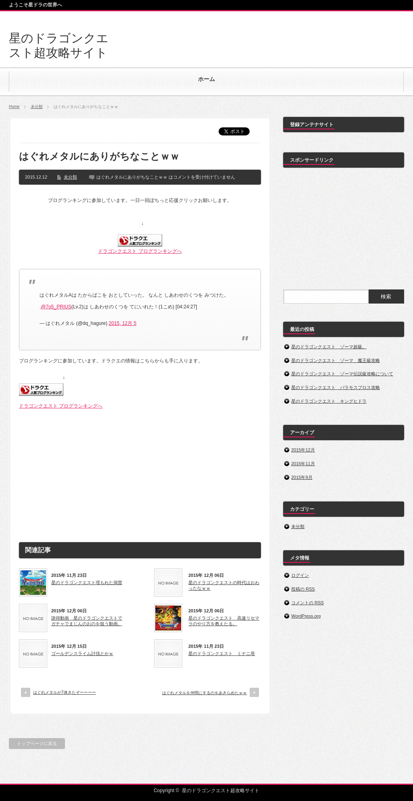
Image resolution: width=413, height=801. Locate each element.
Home (14, 106)
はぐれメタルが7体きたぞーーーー (64, 692)
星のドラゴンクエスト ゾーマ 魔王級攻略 (335, 360)
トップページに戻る (37, 743)
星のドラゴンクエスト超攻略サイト (220, 790)
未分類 (37, 106)
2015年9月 (302, 477)
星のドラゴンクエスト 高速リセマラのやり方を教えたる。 (223, 621)
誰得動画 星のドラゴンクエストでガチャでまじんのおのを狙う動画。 (86, 621)
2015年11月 (303, 463)
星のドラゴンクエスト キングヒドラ (329, 401)
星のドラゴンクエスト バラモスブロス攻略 (335, 387)
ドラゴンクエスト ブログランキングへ (139, 251)
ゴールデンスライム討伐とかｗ (82, 653)
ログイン (300, 575)
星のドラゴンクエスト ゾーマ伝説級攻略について (342, 373)
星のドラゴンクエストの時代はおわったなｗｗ (223, 585)
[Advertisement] (139, 472)
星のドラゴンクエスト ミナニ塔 (221, 653)
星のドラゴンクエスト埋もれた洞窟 (86, 582)
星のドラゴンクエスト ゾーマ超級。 (329, 346)
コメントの (307, 602)
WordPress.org (306, 616)
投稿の (303, 589)
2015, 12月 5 (123, 323)
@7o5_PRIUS (56, 307)
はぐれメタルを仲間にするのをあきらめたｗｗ (204, 693)
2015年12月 (303, 449)
